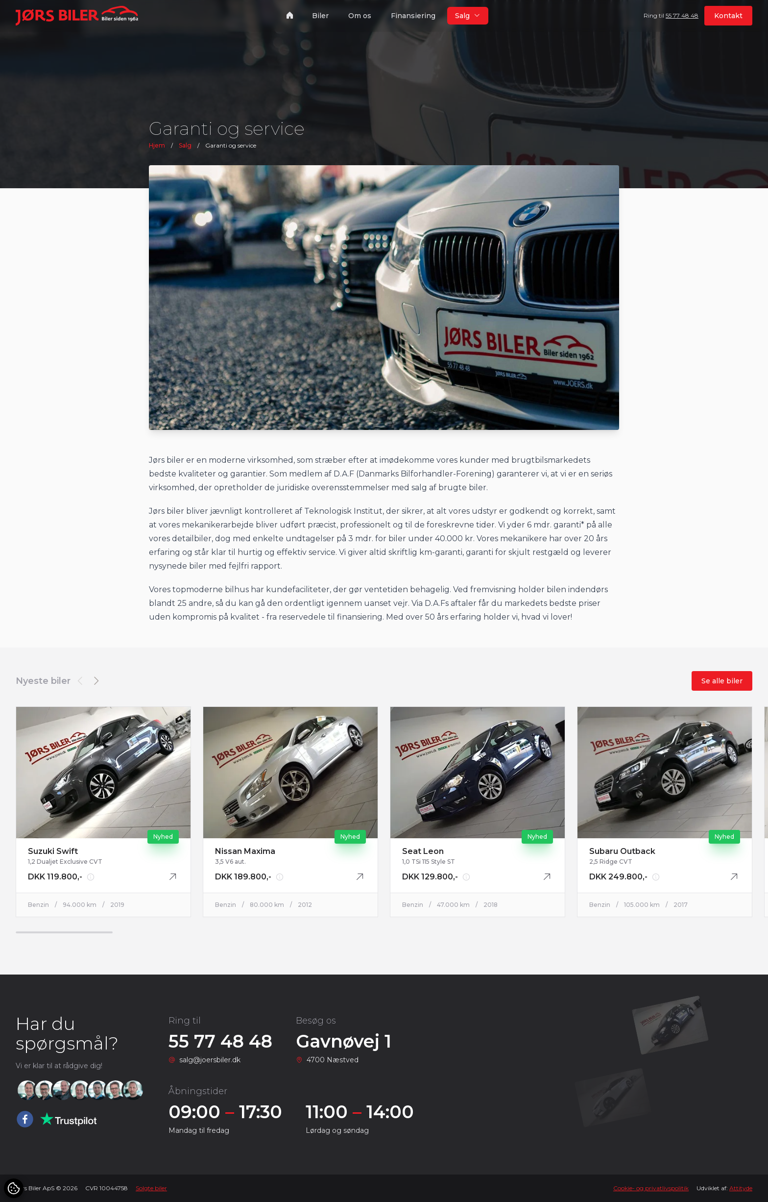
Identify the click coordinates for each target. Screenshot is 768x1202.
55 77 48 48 (682, 15)
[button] (96, 681)
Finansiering (413, 15)
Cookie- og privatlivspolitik (651, 1188)
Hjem (157, 145)
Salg (185, 145)
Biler (320, 15)
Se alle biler (722, 680)
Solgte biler (151, 1188)
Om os (359, 15)
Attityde (740, 1188)
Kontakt (728, 15)
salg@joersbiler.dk (209, 1059)
